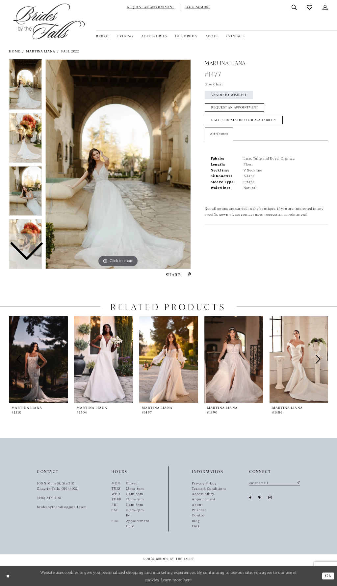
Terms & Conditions (209, 488)
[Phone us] (198, 7)
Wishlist (199, 510)
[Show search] (294, 7)
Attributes (219, 133)
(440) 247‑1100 (49, 497)
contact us (250, 214)
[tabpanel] (118, 164)
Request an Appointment (234, 107)
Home (14, 51)
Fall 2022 (70, 51)
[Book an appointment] (151, 7)
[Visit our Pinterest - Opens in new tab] (260, 498)
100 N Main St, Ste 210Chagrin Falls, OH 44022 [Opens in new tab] (57, 486)
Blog (195, 520)
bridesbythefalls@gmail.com (62, 507)
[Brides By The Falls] (49, 21)
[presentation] (38, 359)
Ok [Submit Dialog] (328, 575)
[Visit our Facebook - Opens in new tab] (250, 498)
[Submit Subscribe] (298, 483)
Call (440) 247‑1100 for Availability (243, 120)
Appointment (204, 499)
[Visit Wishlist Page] (310, 7)
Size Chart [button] (214, 84)
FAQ (195, 526)
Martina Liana (40, 51)
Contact (199, 515)
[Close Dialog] (7, 575)
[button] (325, 7)
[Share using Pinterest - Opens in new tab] (189, 275)
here (187, 580)
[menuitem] (151, 7)
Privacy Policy (204, 483)
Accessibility (203, 493)
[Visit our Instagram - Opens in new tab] (270, 498)
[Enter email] (274, 483)
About (197, 504)
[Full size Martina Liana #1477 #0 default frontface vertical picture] (118, 164)
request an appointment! (286, 214)
